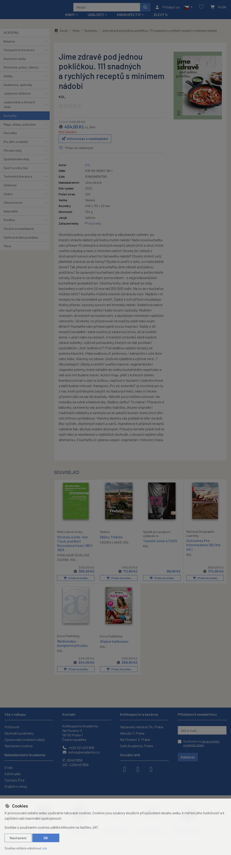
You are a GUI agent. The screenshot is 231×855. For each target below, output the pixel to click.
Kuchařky (10, 122)
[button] (188, 10)
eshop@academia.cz (81, 752)
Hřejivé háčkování (114, 647)
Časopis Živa (14, 780)
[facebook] (124, 768)
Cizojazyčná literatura (19, 56)
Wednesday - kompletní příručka (72, 648)
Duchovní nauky (15, 65)
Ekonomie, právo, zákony (21, 73)
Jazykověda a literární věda (19, 110)
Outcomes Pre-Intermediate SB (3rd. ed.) (203, 550)
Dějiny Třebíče (111, 543)
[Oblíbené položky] (201, 10)
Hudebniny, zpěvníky (18, 90)
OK (46, 838)
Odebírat (188, 757)
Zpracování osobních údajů (25, 739)
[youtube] (151, 768)
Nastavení (18, 838)
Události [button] (96, 20)
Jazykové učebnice (17, 99)
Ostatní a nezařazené (19, 235)
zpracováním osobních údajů (201, 743)
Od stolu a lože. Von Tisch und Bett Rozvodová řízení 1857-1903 (75, 549)
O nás (9, 767)
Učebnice (10, 191)
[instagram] (137, 768)
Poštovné (12, 727)
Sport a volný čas (16, 174)
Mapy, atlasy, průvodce (20, 130)
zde (44, 848)
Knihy (76, 36)
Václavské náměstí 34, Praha (141, 727)
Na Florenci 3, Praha (135, 739)
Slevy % (161, 20)
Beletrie (9, 47)
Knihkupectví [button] (129, 20)
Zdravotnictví (13, 208)
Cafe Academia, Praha (136, 746)
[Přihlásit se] (167, 10)
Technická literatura (18, 182)
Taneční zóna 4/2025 (160, 547)
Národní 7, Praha (132, 733)
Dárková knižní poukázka (21, 243)
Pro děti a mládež (16, 148)
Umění (8, 200)
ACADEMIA (11, 39)
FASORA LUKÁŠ (111, 548)
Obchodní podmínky (19, 733)
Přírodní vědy (13, 156)
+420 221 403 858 (78, 747)
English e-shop (16, 786)
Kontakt (69, 714)
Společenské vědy (16, 165)
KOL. (62, 103)
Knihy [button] (70, 20)
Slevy (7, 252)
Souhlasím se (201, 743)
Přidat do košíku (75, 583)
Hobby (8, 82)
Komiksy (9, 226)
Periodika (10, 139)
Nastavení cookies (19, 746)
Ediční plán (13, 774)
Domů (61, 36)
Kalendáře (11, 217)
